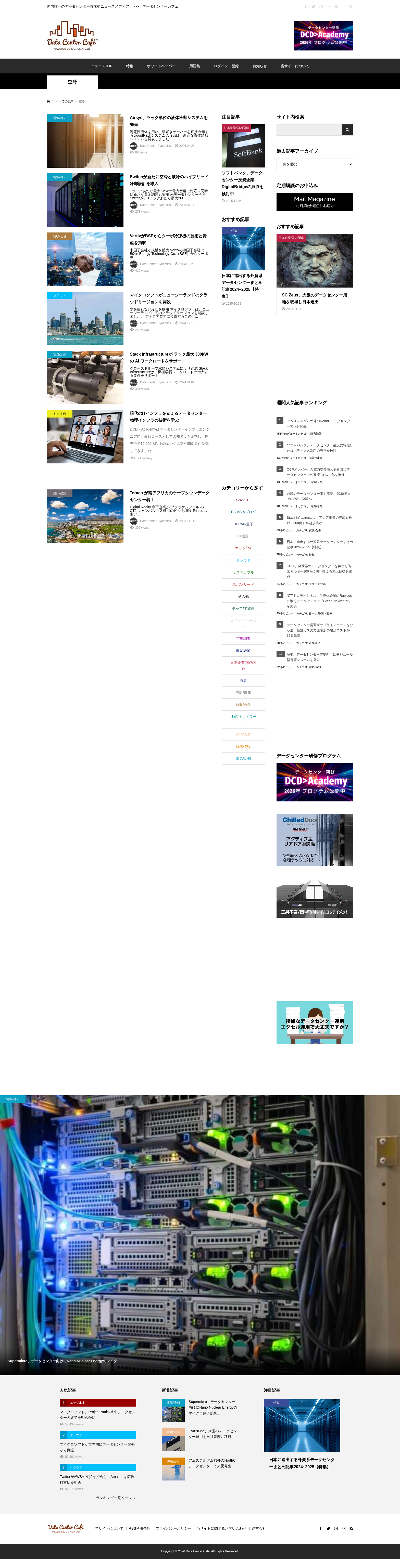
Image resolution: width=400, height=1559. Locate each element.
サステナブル (317, 584)
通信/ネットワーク (243, 719)
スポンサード (243, 584)
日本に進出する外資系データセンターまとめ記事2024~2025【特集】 (320, 544)
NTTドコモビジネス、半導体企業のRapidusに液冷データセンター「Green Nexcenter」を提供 (319, 601)
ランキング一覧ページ (114, 1498)
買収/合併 (315, 530)
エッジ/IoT (243, 548)
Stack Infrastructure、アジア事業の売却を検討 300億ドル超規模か (319, 520)
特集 (129, 66)
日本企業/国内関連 (320, 613)
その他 (243, 596)
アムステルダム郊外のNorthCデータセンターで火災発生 (318, 423)
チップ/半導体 (243, 608)
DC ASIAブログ (243, 512)
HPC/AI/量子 (243, 524)
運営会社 (259, 1528)
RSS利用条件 (140, 1528)
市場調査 (314, 642)
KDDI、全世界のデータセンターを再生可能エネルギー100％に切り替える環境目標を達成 (319, 571)
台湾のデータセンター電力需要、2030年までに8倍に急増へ (319, 496)
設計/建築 (316, 457)
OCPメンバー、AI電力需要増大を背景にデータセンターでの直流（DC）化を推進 (318, 472)
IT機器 (243, 536)
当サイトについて (295, 66)
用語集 (194, 66)
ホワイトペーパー (161, 66)
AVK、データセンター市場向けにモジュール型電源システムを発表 (320, 657)
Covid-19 (243, 500)
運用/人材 (243, 734)
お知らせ (260, 66)
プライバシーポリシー (173, 1528)
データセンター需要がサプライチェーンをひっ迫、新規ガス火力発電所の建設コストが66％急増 (320, 630)
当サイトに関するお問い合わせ (221, 1528)
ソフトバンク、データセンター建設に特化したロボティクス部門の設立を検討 (320, 447)
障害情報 (316, 433)
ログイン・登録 (226, 66)
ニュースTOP (101, 66)
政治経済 (243, 650)
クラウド (243, 560)
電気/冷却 (316, 482)
